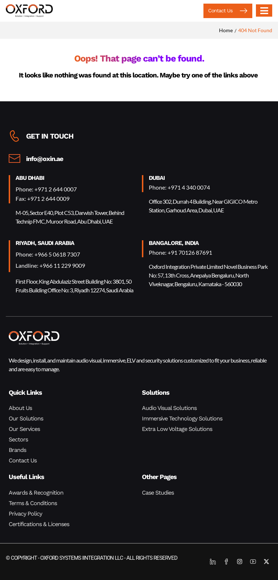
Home (226, 30)
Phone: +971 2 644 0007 (46, 189)
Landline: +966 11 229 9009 (50, 265)
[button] (227, 11)
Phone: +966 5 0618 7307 (48, 254)
